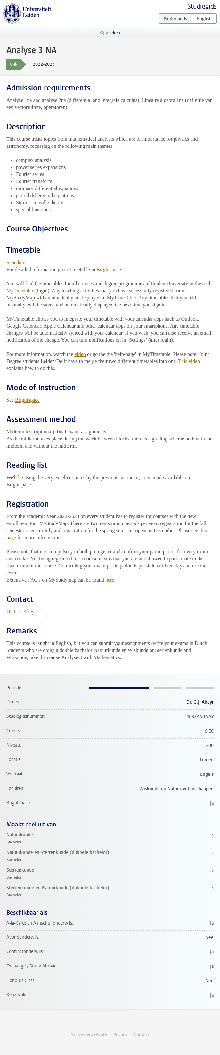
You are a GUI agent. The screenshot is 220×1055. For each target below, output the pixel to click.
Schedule (15, 262)
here (109, 579)
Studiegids (202, 6)
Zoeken (113, 33)
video (80, 354)
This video (189, 361)
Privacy (120, 1035)
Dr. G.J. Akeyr (21, 611)
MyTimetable (20, 290)
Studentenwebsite (89, 1035)
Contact (141, 1035)
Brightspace (108, 269)
